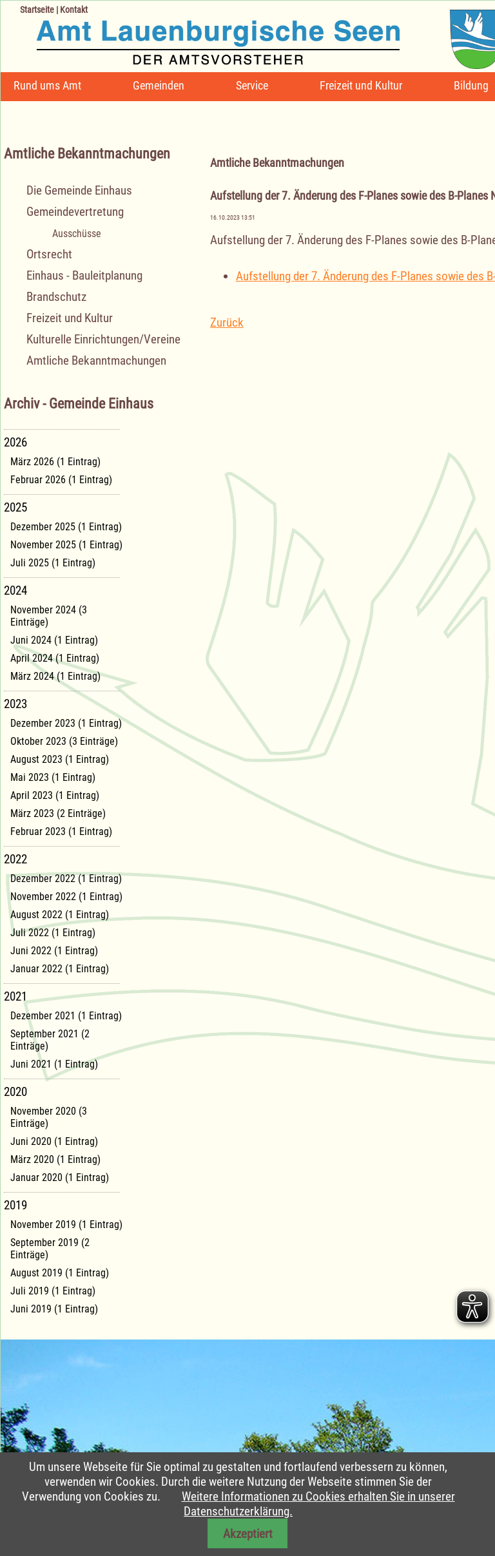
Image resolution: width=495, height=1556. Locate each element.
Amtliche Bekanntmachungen (96, 360)
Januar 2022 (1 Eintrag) (59, 969)
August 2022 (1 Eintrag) (59, 914)
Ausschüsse (76, 233)
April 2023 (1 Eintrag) (54, 795)
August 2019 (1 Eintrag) (59, 1273)
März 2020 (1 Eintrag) (55, 1159)
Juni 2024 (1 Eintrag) (54, 640)
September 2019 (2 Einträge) (50, 1248)
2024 (15, 590)
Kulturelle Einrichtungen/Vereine (103, 339)
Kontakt (74, 10)
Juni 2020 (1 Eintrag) (54, 1141)
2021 (15, 996)
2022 (15, 859)
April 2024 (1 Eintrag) (54, 658)
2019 (15, 1205)
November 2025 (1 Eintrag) (66, 545)
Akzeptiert (248, 1533)
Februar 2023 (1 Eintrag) (61, 831)
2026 (15, 442)
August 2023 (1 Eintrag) (59, 759)
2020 (15, 1091)
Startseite (37, 10)
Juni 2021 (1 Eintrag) (54, 1064)
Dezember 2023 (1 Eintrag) (66, 723)
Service (252, 85)
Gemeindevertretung (75, 211)
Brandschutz (56, 296)
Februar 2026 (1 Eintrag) (61, 480)
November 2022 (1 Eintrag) (66, 896)
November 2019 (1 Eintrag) (66, 1224)
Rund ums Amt (47, 85)
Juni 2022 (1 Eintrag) (54, 951)
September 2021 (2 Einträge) (50, 1040)
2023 (15, 703)
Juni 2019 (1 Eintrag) (54, 1309)
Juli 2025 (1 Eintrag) (52, 563)
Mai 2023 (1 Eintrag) (52, 777)
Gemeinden (158, 85)
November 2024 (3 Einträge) (48, 616)
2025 (15, 507)
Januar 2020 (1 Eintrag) (59, 1177)
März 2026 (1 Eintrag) (55, 462)
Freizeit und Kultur (361, 85)
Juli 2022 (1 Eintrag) (52, 933)
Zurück (227, 322)
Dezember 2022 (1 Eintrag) (66, 878)
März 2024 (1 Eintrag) (55, 676)
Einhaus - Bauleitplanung (84, 275)
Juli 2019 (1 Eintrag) (52, 1291)
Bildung (471, 85)
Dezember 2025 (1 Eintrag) (66, 527)
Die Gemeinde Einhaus (79, 190)
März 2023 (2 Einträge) (58, 813)
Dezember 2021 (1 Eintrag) (66, 1016)
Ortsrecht (49, 254)
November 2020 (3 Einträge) (48, 1117)
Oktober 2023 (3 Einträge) (64, 741)
